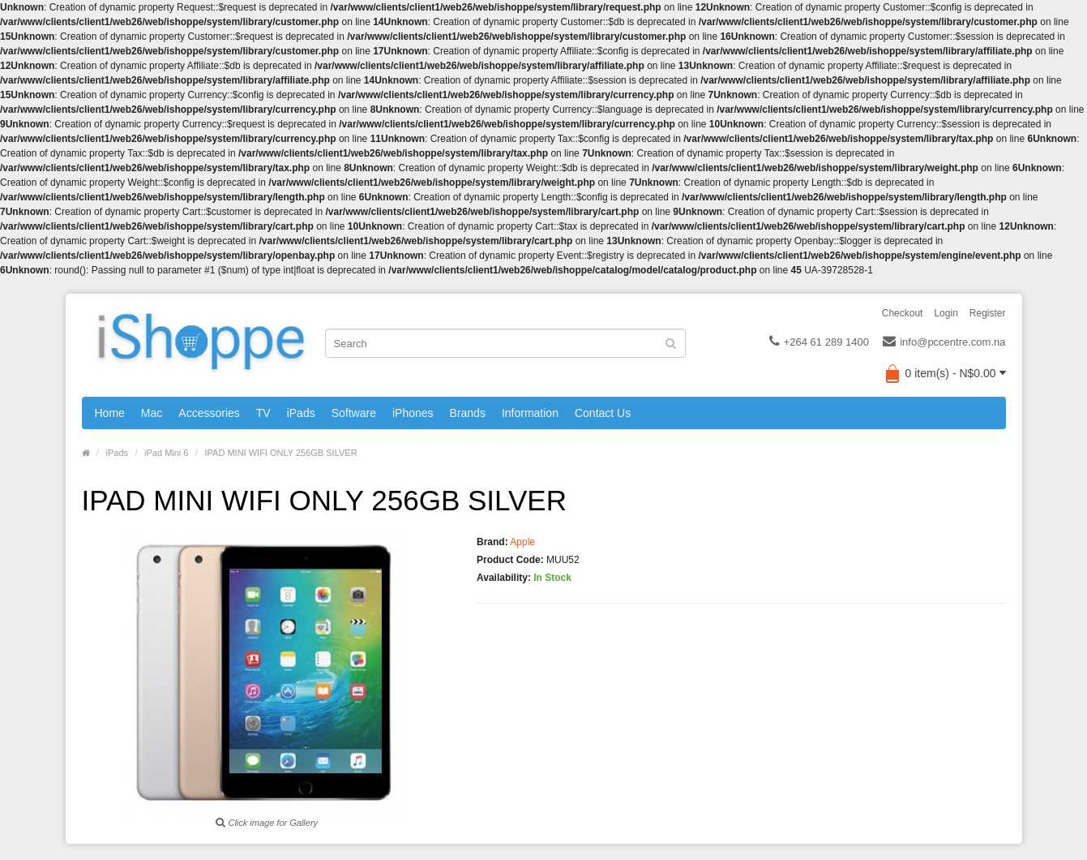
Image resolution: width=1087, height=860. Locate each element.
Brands (468, 412)
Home (110, 412)
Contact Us (603, 412)
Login (945, 313)
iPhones (413, 412)
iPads (301, 412)
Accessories (208, 412)
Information (530, 412)
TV (263, 412)
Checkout (902, 313)
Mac (151, 412)
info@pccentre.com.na (944, 342)
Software (354, 412)
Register (987, 313)
